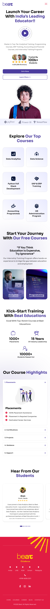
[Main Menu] (46, 4)
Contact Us (39, 600)
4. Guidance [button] (9, 445)
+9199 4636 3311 (25, 578)
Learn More (25, 77)
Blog (31, 600)
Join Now (25, 71)
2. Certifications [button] (11, 430)
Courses (16, 600)
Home (8, 600)
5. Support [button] (9, 453)
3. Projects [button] (9, 438)
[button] (21, 526)
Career (24, 600)
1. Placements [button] (10, 382)
